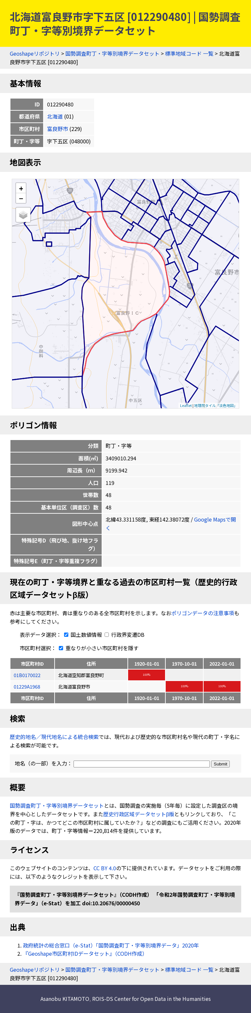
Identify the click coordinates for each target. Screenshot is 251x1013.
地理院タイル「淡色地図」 (215, 405)
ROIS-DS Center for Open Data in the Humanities (151, 999)
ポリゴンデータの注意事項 (202, 613)
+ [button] (21, 188)
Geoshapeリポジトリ (35, 53)
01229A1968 (27, 686)
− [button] (21, 198)
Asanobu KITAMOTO (65, 999)
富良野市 (57, 129)
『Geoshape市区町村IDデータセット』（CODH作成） (85, 953)
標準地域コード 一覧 (189, 53)
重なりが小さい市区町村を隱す (97, 648)
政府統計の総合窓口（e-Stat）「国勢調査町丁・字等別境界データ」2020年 (111, 945)
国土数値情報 (82, 634)
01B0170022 (27, 675)
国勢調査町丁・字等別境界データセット (112, 53)
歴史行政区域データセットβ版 (138, 814)
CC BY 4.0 (104, 868)
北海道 (55, 116)
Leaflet (186, 405)
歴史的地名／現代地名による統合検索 (54, 737)
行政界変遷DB (124, 634)
